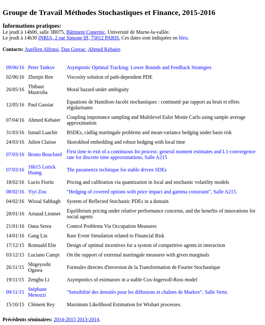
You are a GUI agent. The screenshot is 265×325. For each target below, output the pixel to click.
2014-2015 (65, 319)
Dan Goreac (73, 49)
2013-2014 (88, 319)
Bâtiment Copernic (85, 32)
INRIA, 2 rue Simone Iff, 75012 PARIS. (79, 37)
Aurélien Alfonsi (42, 49)
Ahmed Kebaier (104, 49)
